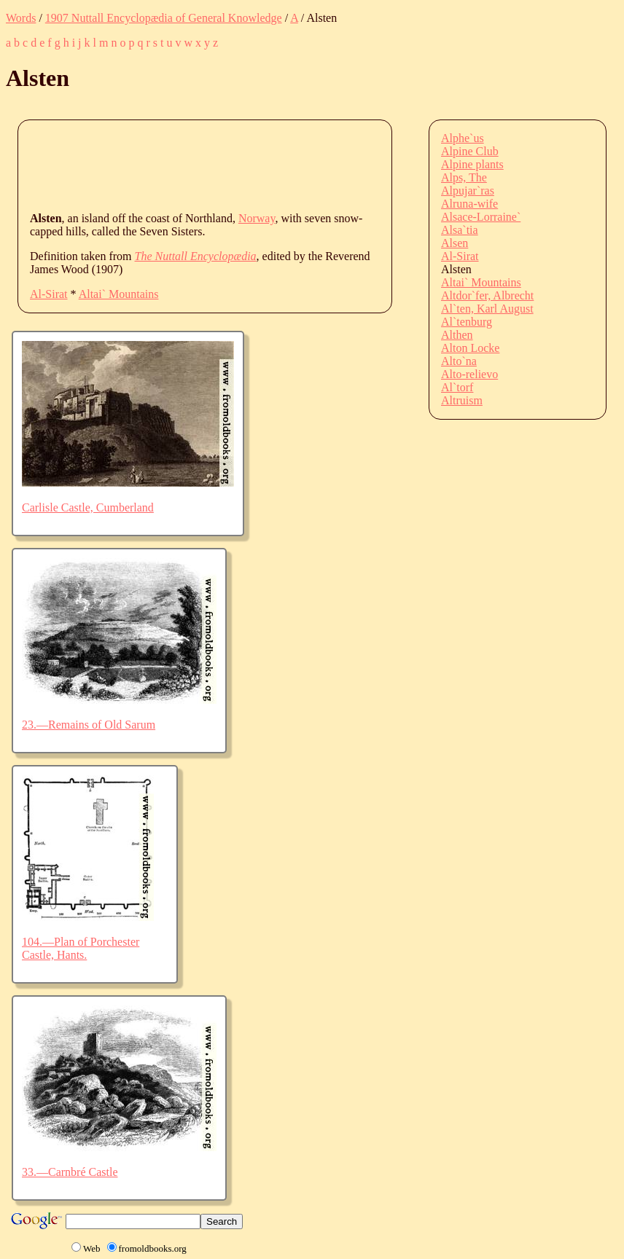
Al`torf (457, 387)
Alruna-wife (469, 203)
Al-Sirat (49, 294)
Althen (457, 335)
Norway (257, 218)
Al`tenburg (466, 321)
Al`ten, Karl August (487, 308)
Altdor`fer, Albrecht (487, 295)
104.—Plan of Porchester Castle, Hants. (80, 948)
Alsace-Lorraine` (480, 217)
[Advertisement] (295, 164)
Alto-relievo (469, 374)
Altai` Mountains (119, 294)
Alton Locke (470, 348)
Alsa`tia (459, 230)
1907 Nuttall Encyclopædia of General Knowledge (163, 18)
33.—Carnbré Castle (70, 1172)
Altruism (462, 400)
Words (21, 18)
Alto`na (459, 361)
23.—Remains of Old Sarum (88, 724)
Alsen (454, 243)
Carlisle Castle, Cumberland (88, 507)
